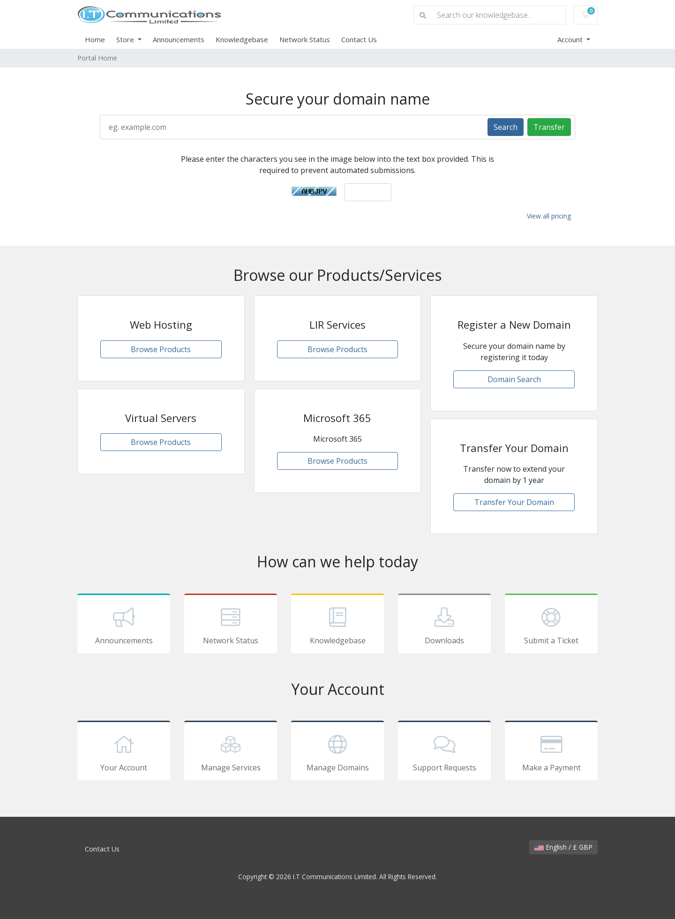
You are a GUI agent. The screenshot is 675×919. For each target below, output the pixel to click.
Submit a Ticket (551, 625)
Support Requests (444, 752)
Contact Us (359, 39)
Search (506, 127)
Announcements (178, 39)
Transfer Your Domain (514, 502)
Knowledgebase (242, 39)
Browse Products (161, 349)
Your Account (123, 752)
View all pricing (549, 215)
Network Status (304, 39)
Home (95, 39)
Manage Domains (337, 752)
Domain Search (514, 379)
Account (571, 39)
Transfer (549, 127)
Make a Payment (551, 752)
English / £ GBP (563, 847)
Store (126, 39)
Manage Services (230, 752)
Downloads (444, 625)
